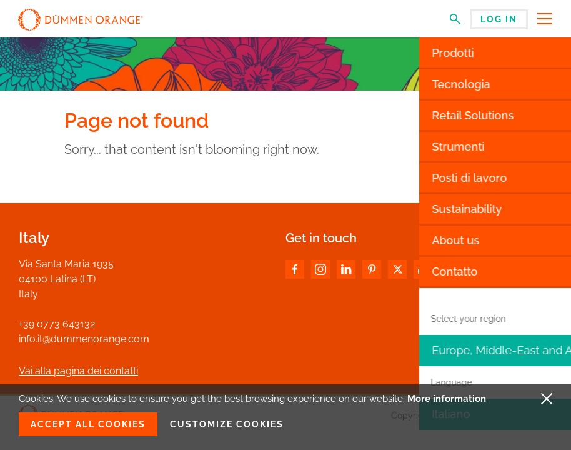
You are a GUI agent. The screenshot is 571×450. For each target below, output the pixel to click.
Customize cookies (227, 424)
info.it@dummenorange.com (84, 339)
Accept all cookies (88, 424)
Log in (498, 19)
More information (446, 398)
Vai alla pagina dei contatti (78, 371)
